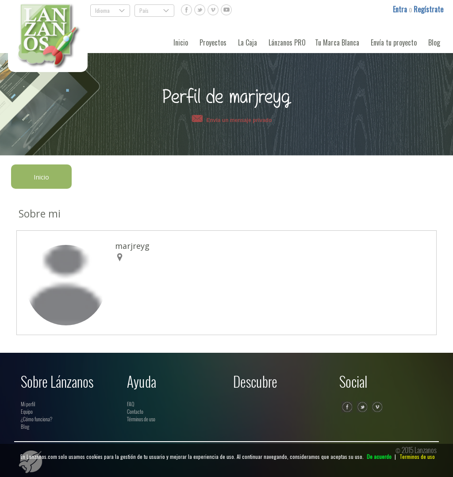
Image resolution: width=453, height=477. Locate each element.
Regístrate (428, 9)
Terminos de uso (417, 456)
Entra (401, 9)
